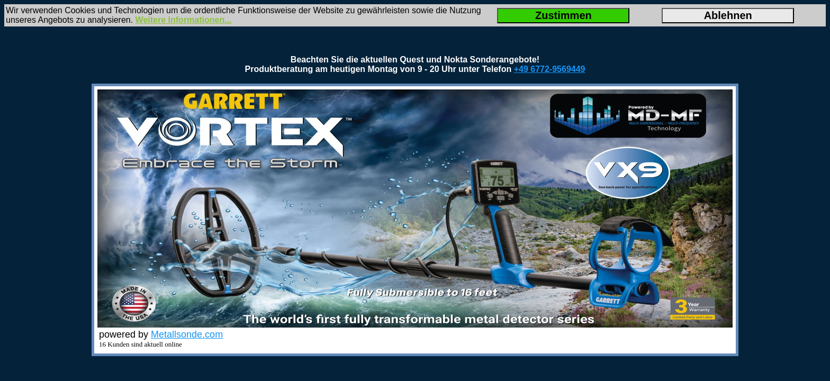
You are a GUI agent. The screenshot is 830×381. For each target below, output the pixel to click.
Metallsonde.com (187, 334)
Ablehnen (728, 15)
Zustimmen (563, 15)
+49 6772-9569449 (549, 69)
